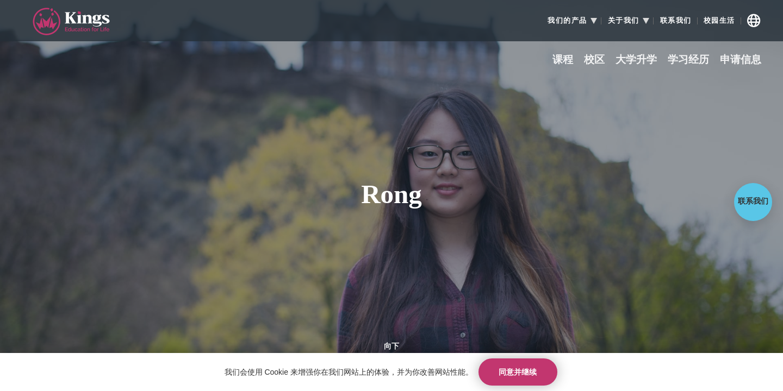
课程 (562, 60)
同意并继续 (518, 372)
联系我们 (676, 20)
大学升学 (636, 60)
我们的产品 (567, 20)
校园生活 (719, 20)
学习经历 (688, 60)
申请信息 (740, 60)
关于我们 (623, 20)
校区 (594, 60)
